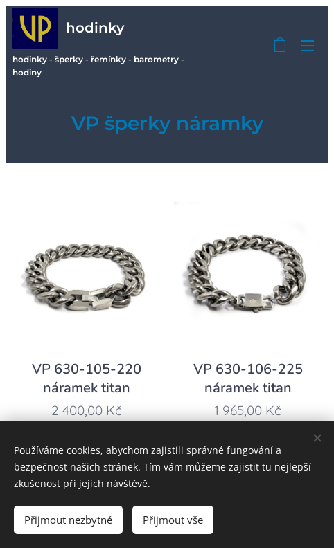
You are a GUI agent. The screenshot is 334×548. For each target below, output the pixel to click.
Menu (307, 45)
